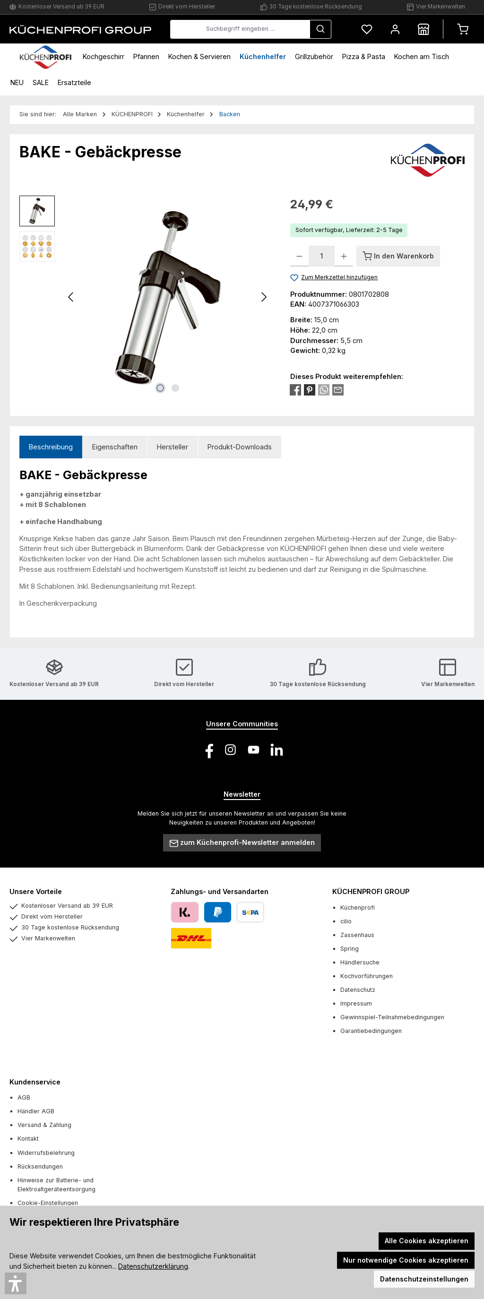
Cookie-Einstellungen (47, 1202)
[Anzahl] (321, 256)
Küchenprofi (357, 907)
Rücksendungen (40, 1166)
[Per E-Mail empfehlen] (338, 389)
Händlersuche (360, 962)
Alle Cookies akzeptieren (426, 1241)
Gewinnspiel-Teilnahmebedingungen (392, 1017)
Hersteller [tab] (172, 447)
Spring (349, 948)
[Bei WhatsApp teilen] (324, 389)
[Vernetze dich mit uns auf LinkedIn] (276, 749)
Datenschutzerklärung (153, 1266)
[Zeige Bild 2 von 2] (175, 388)
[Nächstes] (264, 297)
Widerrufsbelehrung (46, 1152)
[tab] (50, 447)
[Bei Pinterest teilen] (309, 389)
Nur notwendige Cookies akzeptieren (405, 1260)
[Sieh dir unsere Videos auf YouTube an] (253, 749)
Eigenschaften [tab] (115, 447)
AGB (23, 1097)
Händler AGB (35, 1111)
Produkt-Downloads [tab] (239, 447)
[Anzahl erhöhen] (344, 256)
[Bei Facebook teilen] (295, 389)
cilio (346, 921)
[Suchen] (320, 29)
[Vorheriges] (71, 297)
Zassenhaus (357, 934)
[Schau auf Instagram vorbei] (230, 749)
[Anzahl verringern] (299, 256)
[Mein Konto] (395, 29)
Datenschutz (357, 989)
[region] (145, 297)
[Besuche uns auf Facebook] (207, 749)
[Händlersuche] (423, 29)
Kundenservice (34, 1082)
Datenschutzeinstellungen (424, 1279)
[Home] (45, 56)
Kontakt (28, 1138)
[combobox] (240, 29)
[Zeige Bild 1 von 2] (160, 388)
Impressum (356, 1003)
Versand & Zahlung (44, 1124)
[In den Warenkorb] (398, 256)
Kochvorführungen (366, 976)
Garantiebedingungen (371, 1030)
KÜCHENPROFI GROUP (370, 891)
